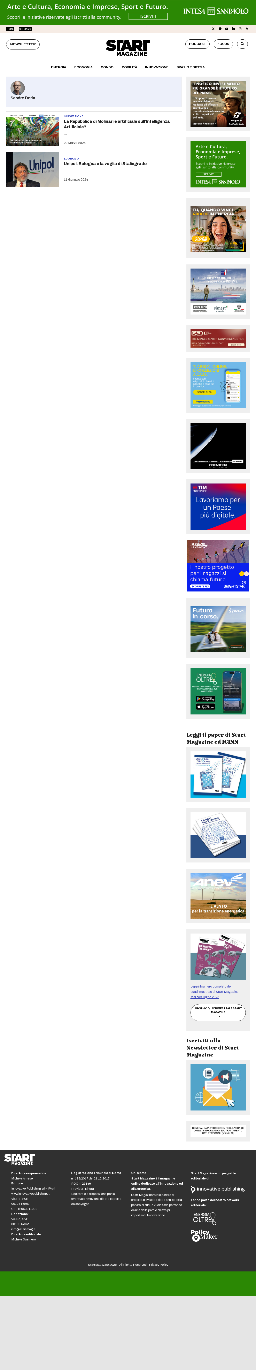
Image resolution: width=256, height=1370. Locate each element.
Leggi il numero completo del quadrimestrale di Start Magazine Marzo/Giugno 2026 (215, 992)
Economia (71, 158)
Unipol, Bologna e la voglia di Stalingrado (105, 164)
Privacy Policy (158, 1264)
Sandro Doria (22, 98)
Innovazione (73, 116)
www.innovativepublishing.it (30, 1193)
